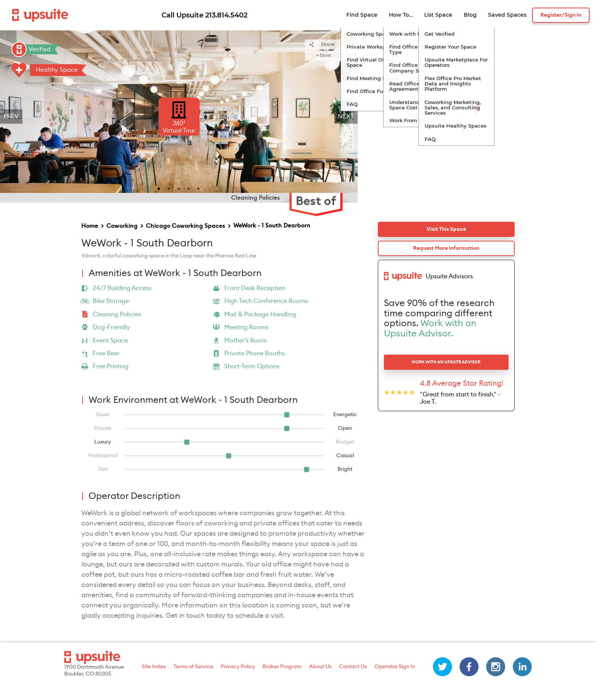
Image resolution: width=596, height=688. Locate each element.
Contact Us (353, 666)
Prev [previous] (11, 117)
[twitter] (442, 666)
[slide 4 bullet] (188, 188)
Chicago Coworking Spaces (185, 226)
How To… (401, 15)
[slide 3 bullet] (179, 188)
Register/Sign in (561, 15)
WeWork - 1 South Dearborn (272, 225)
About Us (320, 666)
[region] (179, 116)
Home (89, 226)
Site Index (154, 666)
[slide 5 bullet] (198, 188)
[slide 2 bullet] (169, 188)
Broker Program (282, 666)
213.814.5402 (226, 15)
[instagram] (495, 666)
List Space (438, 15)
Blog (470, 15)
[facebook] (469, 666)
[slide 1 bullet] (159, 188)
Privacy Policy (238, 666)
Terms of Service (193, 666)
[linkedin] (522, 666)
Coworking (122, 226)
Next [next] (346, 117)
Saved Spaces (507, 15)
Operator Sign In (394, 666)
